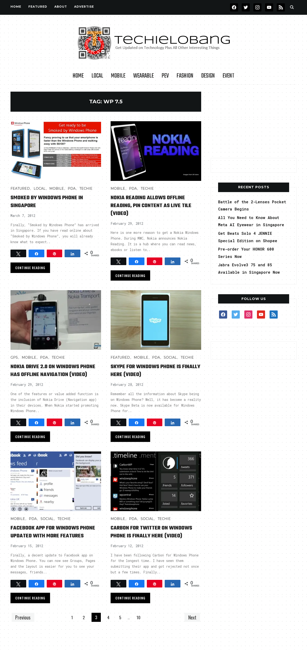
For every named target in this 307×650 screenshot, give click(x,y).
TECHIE (85, 188)
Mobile (118, 76)
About (60, 6)
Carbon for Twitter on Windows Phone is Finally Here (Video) (150, 543)
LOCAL (97, 76)
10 (140, 633)
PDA (72, 188)
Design (208, 76)
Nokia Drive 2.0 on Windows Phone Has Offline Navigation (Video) (54, 374)
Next (191, 633)
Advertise (84, 6)
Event (228, 76)
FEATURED (37, 6)
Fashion (185, 76)
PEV (165, 76)
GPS (14, 357)
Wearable (143, 76)
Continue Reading (30, 267)
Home (15, 6)
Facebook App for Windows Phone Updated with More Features (51, 543)
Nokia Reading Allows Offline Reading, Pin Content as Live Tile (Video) (155, 205)
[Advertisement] (253, 121)
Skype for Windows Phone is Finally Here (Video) (153, 370)
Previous (24, 633)
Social (170, 357)
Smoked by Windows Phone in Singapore (53, 201)
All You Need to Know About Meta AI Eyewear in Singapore (252, 225)
